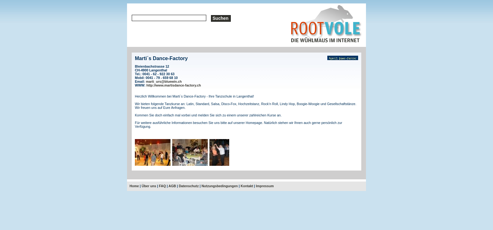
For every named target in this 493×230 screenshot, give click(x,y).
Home (134, 186)
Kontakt (247, 186)
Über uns (149, 186)
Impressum (265, 186)
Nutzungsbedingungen (220, 186)
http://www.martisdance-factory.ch (174, 85)
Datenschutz (189, 186)
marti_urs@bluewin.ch (164, 81)
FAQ (162, 186)
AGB (172, 186)
